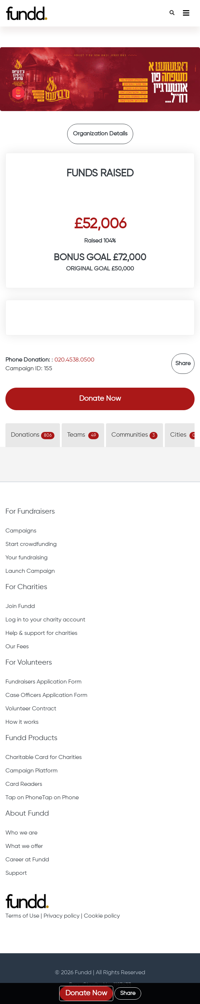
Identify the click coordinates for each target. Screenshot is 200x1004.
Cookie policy (102, 916)
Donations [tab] (32, 435)
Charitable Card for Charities (43, 757)
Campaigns (20, 531)
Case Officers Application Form (46, 695)
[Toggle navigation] (186, 13)
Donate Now (100, 399)
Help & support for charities (41, 633)
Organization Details (100, 134)
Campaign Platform (31, 771)
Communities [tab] (134, 435)
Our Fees (17, 647)
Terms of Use (22, 916)
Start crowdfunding (31, 544)
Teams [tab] (83, 435)
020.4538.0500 (74, 360)
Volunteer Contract (30, 709)
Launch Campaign (30, 571)
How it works (21, 722)
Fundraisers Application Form (43, 682)
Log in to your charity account (45, 620)
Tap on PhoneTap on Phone (42, 798)
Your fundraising (26, 558)
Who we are (21, 833)
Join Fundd (20, 606)
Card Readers (23, 784)
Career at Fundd (27, 860)
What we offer (24, 846)
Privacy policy (61, 916)
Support (16, 873)
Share (183, 364)
